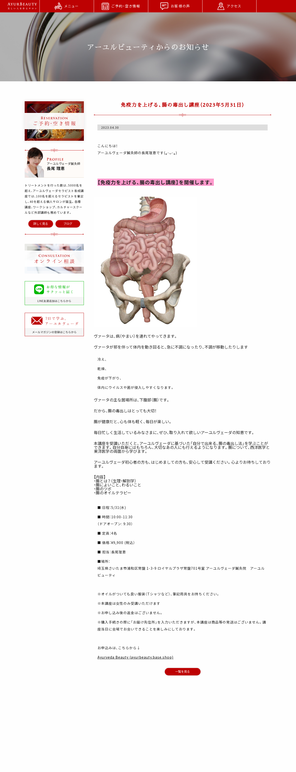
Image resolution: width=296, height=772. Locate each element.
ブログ (67, 223)
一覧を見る (182, 671)
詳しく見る (40, 223)
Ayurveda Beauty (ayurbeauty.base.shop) (135, 657)
